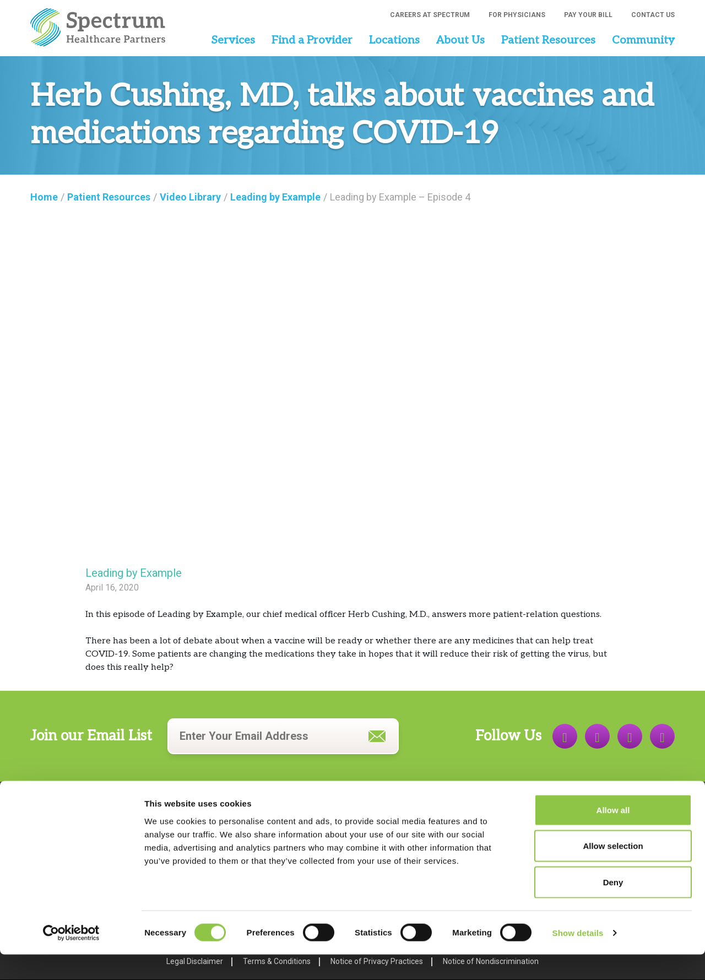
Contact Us (653, 15)
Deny (613, 907)
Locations (394, 40)
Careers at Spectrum (430, 15)
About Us (460, 40)
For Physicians (517, 15)
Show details (578, 958)
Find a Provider (312, 40)
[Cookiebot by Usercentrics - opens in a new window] (71, 958)
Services (233, 40)
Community (643, 40)
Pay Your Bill (588, 15)
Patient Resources (548, 40)
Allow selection (613, 871)
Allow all (613, 835)
